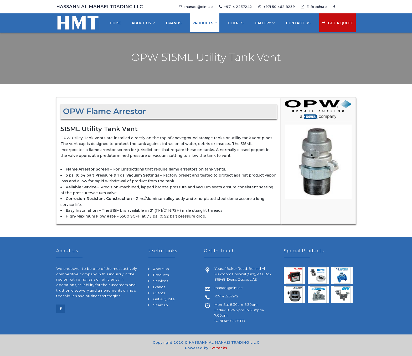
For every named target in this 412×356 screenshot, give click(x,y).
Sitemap (160, 305)
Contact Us (298, 23)
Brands (174, 23)
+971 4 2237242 (235, 6)
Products (203, 23)
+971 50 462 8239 (277, 6)
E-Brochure (314, 6)
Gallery (263, 23)
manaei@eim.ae (196, 6)
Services (160, 281)
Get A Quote (340, 23)
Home (115, 23)
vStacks (219, 348)
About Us (141, 23)
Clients (236, 23)
